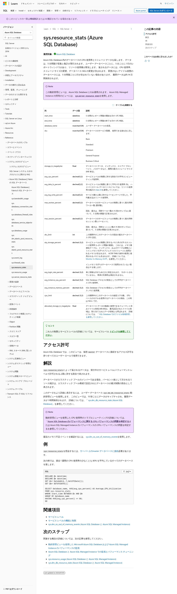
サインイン (169, 3)
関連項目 (149, 44)
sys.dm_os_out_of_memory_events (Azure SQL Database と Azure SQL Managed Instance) (89, 524)
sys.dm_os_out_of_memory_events (101, 436)
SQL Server (64, 29)
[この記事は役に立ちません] (148, 60)
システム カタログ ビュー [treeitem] (20, 166)
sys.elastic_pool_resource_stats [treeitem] (22, 249)
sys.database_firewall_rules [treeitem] (22, 214)
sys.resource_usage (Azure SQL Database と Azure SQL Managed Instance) (82, 559)
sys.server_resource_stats (87, 95)
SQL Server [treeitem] (9, 43)
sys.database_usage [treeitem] (19, 230)
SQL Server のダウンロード (161, 10)
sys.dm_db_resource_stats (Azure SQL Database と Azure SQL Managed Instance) (85, 562)
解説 (147, 37)
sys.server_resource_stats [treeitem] (22, 277)
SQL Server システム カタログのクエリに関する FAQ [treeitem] (20, 173)
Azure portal (141, 10)
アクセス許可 (150, 34)
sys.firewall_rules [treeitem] (18, 262)
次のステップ (150, 47)
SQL (54, 29)
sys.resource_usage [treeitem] (19, 272)
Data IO (99, 190)
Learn (46, 29)
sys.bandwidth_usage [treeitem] (20, 198)
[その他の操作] (131, 29)
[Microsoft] (5, 3)
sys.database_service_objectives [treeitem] (22, 222)
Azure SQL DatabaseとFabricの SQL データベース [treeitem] (22, 190)
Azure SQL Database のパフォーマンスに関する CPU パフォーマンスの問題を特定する (88, 421)
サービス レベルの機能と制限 (62, 520)
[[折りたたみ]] (32, 27)
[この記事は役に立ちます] (145, 60)
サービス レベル (56, 516)
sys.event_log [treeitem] (17, 257)
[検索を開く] (161, 3)
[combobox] (18, 32)
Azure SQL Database (65, 54)
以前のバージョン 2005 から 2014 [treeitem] (17, 50)
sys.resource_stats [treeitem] (19, 267)
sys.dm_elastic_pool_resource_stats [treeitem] (22, 238)
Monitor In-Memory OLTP (96, 259)
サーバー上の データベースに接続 (99, 451)
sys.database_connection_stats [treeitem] (22, 206)
